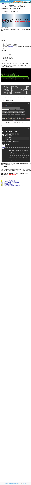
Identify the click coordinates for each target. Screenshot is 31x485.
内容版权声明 (5, 483)
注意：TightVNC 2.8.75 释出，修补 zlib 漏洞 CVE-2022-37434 (12, 182)
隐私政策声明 (14, 483)
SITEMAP (17, 483)
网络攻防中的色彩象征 (8, 183)
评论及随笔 (29, 2)
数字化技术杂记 (16, 2)
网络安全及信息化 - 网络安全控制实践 (5, 3)
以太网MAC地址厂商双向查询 (17, 1)
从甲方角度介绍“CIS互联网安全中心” (9, 184)
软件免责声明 (11, 483)
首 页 (12, 2)
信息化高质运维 (20, 2)
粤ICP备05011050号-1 (25, 483)
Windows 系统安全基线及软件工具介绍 (10, 180)
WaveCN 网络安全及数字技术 (6, 0)
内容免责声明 (8, 483)
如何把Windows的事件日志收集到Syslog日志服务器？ (11, 179)
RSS (19, 483)
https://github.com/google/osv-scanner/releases (7, 13)
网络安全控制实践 (25, 2)
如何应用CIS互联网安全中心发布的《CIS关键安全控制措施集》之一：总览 (14, 185)
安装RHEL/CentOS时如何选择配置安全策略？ (10, 181)
